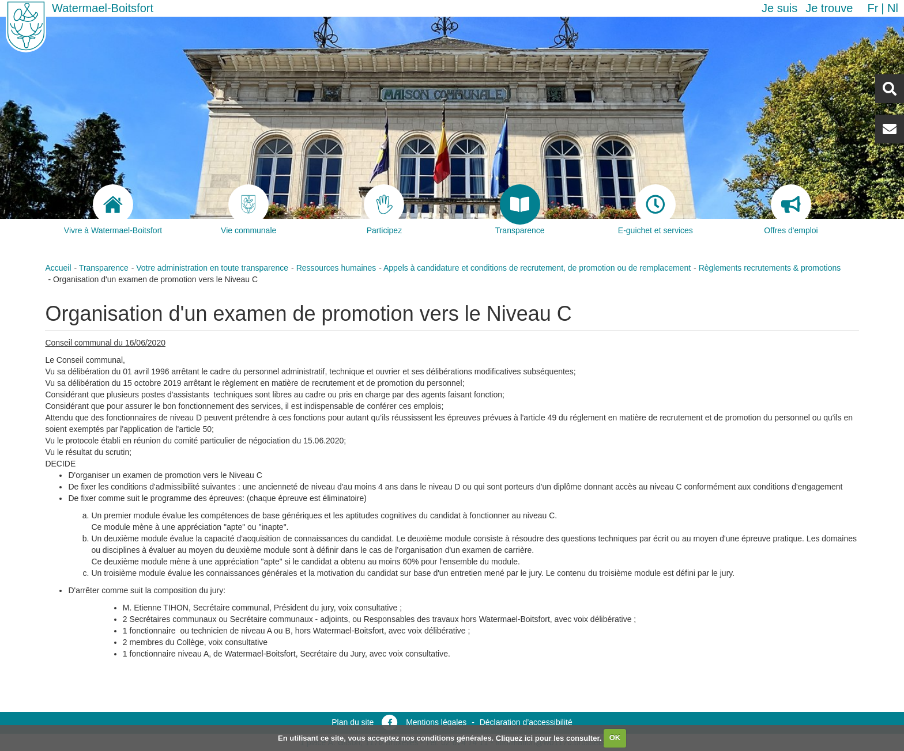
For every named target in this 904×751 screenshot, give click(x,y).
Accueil (58, 267)
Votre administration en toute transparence (212, 267)
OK (615, 737)
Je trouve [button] (829, 8)
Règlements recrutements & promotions (770, 267)
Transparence (104, 267)
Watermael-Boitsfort (102, 8)
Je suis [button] (779, 8)
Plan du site (353, 722)
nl (892, 8)
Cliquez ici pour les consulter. (549, 737)
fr (872, 8)
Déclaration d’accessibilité (526, 722)
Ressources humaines (336, 267)
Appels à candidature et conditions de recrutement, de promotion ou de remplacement (537, 267)
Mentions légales (436, 722)
